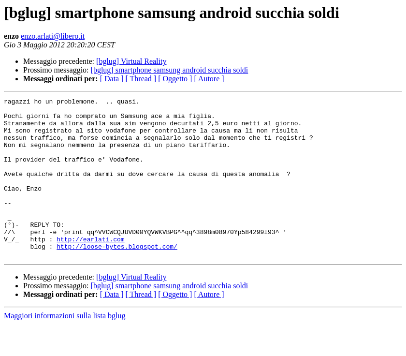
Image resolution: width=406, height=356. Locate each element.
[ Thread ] (141, 78)
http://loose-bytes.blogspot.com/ (117, 276)
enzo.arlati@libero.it (53, 36)
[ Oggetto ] (175, 78)
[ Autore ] (209, 78)
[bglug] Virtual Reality (131, 61)
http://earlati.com (90, 268)
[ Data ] (112, 78)
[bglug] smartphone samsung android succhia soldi (169, 70)
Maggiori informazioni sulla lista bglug (65, 347)
